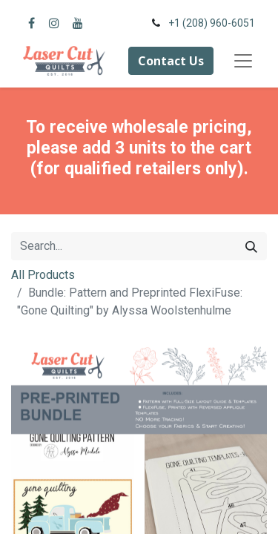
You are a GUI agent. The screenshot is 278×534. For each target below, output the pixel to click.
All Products (43, 275)
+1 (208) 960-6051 (211, 23)
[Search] (251, 246)
